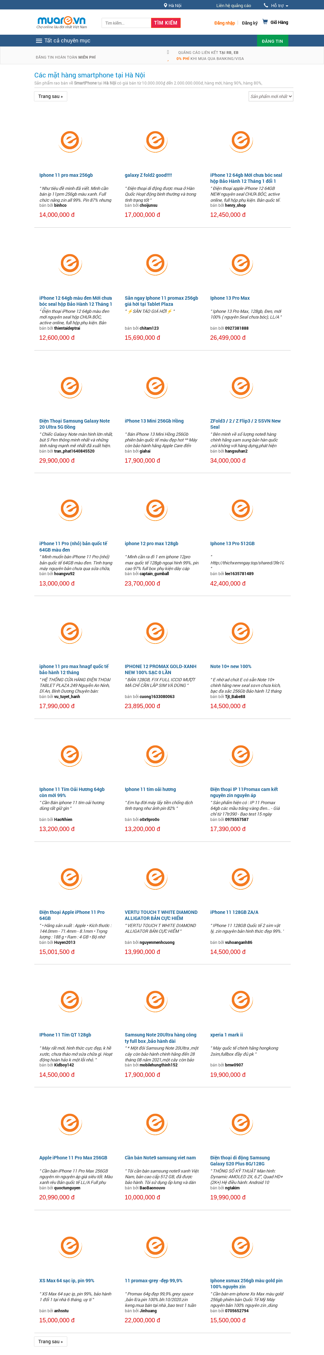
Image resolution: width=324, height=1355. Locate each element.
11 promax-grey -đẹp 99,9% (153, 1280)
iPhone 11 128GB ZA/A (234, 912)
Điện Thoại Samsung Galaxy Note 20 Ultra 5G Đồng (74, 424)
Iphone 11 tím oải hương (150, 789)
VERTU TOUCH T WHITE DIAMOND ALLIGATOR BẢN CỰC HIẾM (161, 915)
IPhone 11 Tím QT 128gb (65, 1034)
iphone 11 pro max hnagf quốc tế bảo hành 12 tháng (73, 669)
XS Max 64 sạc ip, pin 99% (66, 1280)
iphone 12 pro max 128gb (151, 543)
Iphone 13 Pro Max (230, 298)
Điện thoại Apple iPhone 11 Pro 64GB (72, 915)
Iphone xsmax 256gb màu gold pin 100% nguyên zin (246, 1283)
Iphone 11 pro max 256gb (66, 175)
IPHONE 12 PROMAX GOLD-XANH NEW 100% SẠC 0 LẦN (160, 669)
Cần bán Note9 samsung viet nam (160, 1157)
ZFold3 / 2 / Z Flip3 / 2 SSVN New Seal (245, 424)
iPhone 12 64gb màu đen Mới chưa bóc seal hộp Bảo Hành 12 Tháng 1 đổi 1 (75, 304)
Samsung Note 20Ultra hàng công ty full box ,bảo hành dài (160, 1037)
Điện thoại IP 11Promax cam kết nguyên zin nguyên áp (244, 792)
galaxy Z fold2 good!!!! (148, 175)
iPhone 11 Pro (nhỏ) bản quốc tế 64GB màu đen (73, 546)
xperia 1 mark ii (226, 1034)
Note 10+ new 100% (230, 666)
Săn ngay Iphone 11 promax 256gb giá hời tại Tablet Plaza (161, 301)
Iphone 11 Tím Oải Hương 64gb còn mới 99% (72, 792)
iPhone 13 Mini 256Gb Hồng (154, 421)
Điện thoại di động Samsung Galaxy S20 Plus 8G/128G (240, 1160)
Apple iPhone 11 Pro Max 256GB (73, 1157)
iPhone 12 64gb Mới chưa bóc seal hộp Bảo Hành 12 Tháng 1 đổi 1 (246, 178)
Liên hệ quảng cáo (233, 5)
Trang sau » (50, 96)
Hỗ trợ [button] (276, 5)
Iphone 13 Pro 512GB (232, 543)
